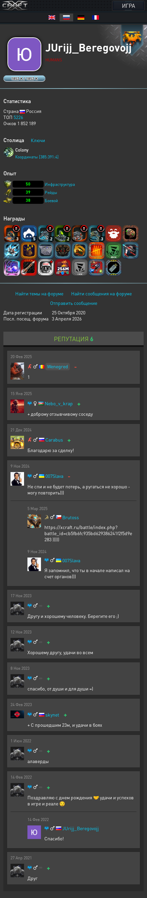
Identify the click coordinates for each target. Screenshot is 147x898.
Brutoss (70, 517)
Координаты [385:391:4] (37, 156)
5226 (18, 117)
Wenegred (57, 366)
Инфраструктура (60, 184)
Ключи (38, 140)
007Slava (54, 476)
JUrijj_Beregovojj (80, 828)
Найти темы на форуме (39, 293)
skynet (52, 715)
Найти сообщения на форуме (101, 293)
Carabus (54, 440)
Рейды (51, 192)
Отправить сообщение (73, 303)
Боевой (51, 200)
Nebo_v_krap (59, 403)
